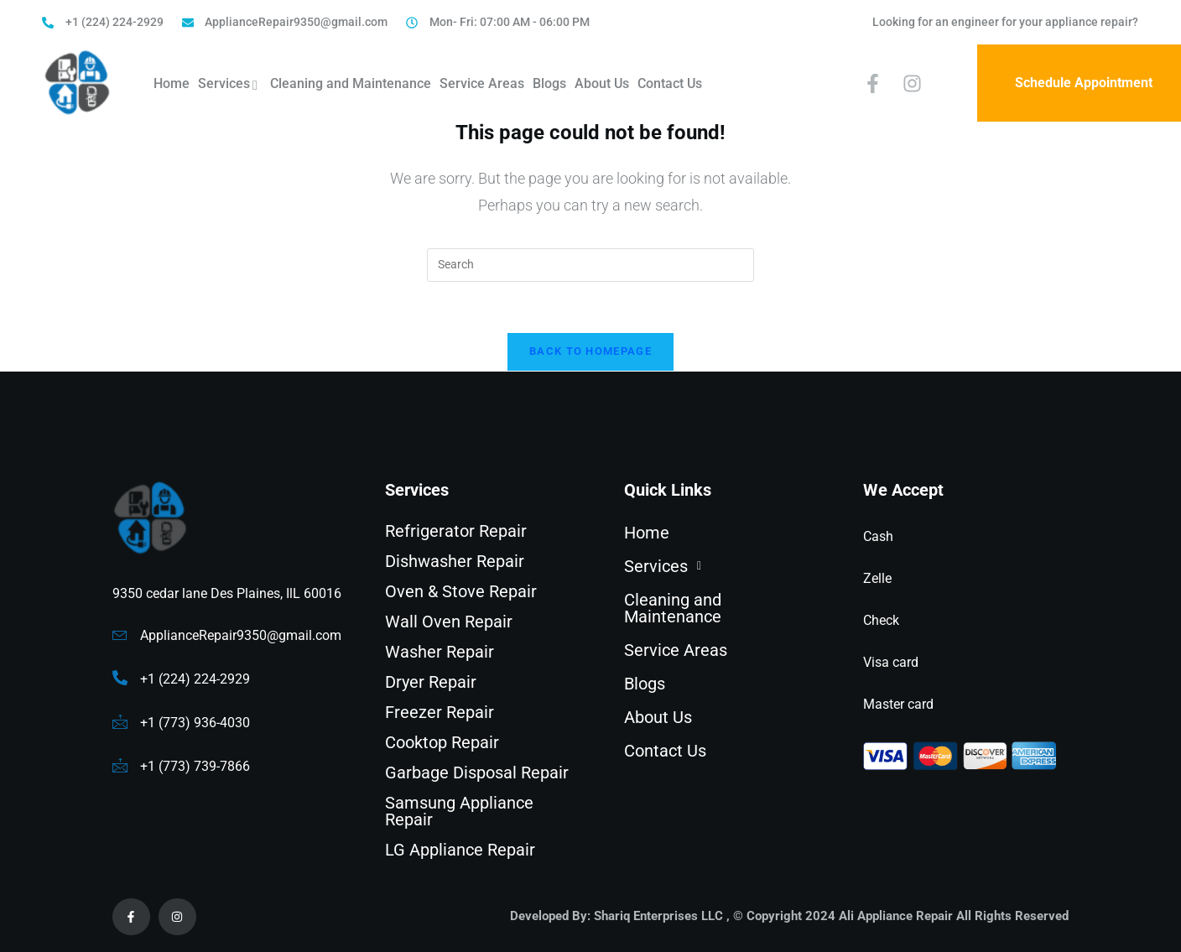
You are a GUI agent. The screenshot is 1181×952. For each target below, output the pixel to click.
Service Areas (482, 83)
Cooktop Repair (442, 742)
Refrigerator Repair (456, 531)
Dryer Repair (430, 682)
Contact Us (669, 83)
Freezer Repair (439, 712)
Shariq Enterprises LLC (658, 915)
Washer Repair (439, 652)
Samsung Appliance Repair (459, 811)
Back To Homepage (590, 351)
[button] (720, 566)
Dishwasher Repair (454, 561)
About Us (602, 83)
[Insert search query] (590, 265)
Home (171, 83)
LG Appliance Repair (460, 850)
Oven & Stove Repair (461, 591)
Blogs (549, 83)
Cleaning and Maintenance (350, 83)
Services (230, 85)
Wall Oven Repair (448, 621)
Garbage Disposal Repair (477, 772)
